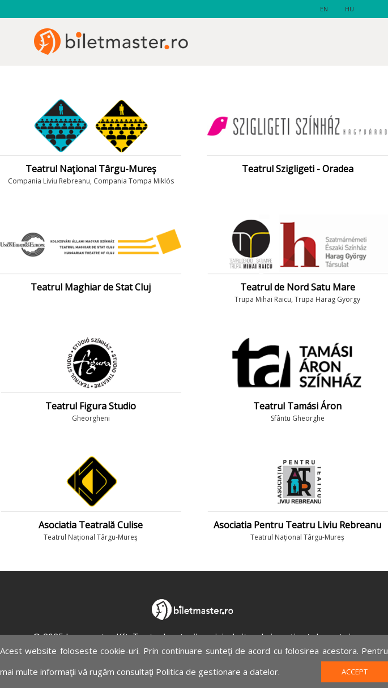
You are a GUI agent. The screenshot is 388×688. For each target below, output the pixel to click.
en (324, 9)
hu (349, 9)
